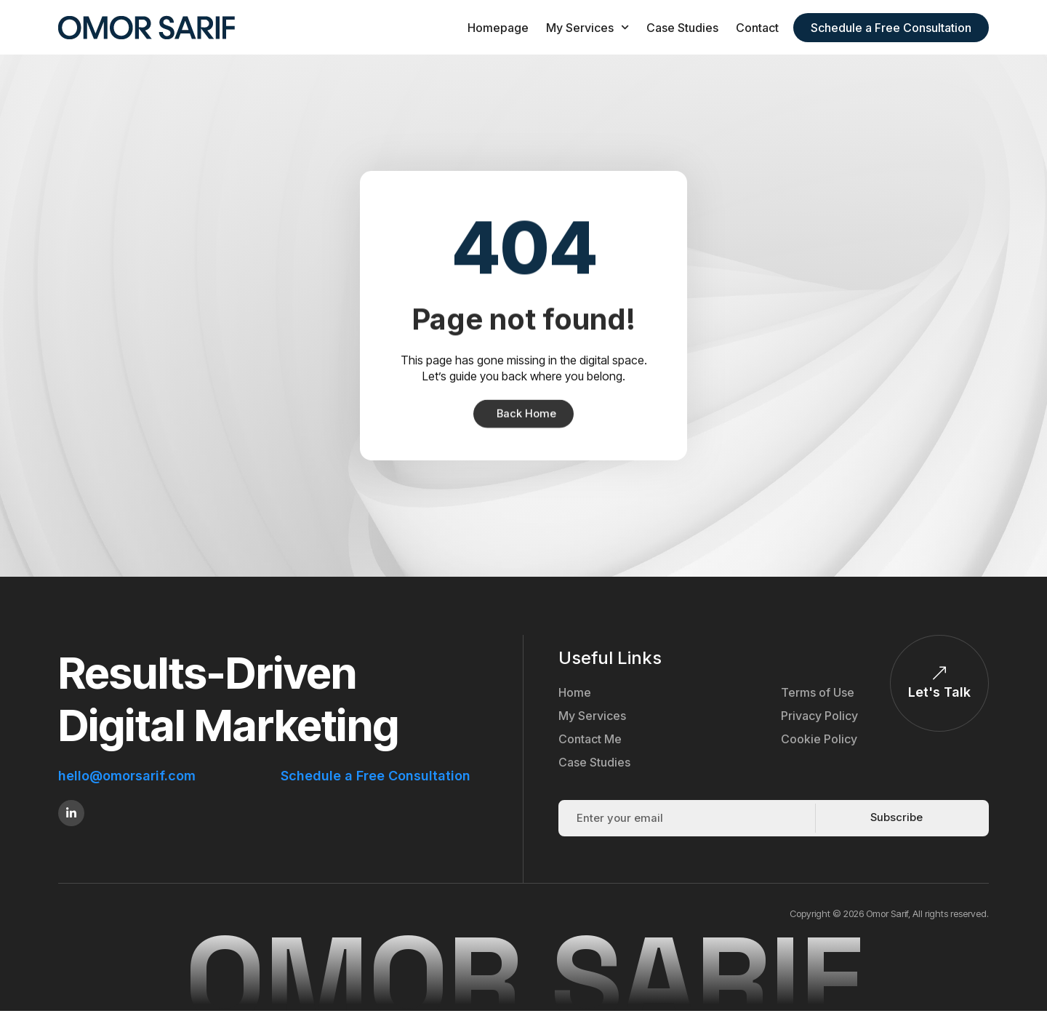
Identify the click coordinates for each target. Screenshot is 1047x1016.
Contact (757, 27)
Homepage (498, 27)
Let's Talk (939, 692)
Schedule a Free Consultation (375, 776)
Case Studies (682, 27)
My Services (587, 27)
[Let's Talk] (939, 674)
